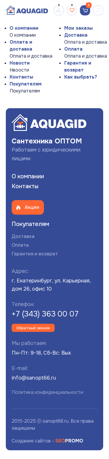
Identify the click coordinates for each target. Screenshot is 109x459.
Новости (20, 63)
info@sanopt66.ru (34, 378)
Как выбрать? (80, 77)
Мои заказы (78, 28)
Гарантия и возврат (35, 254)
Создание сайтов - (47, 441)
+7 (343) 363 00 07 (45, 314)
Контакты (21, 77)
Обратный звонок (33, 327)
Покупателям (26, 84)
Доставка (75, 35)
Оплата (73, 49)
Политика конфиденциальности (47, 392)
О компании (24, 28)
